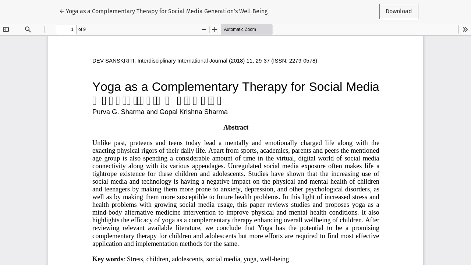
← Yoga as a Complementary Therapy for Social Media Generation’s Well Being (163, 11)
